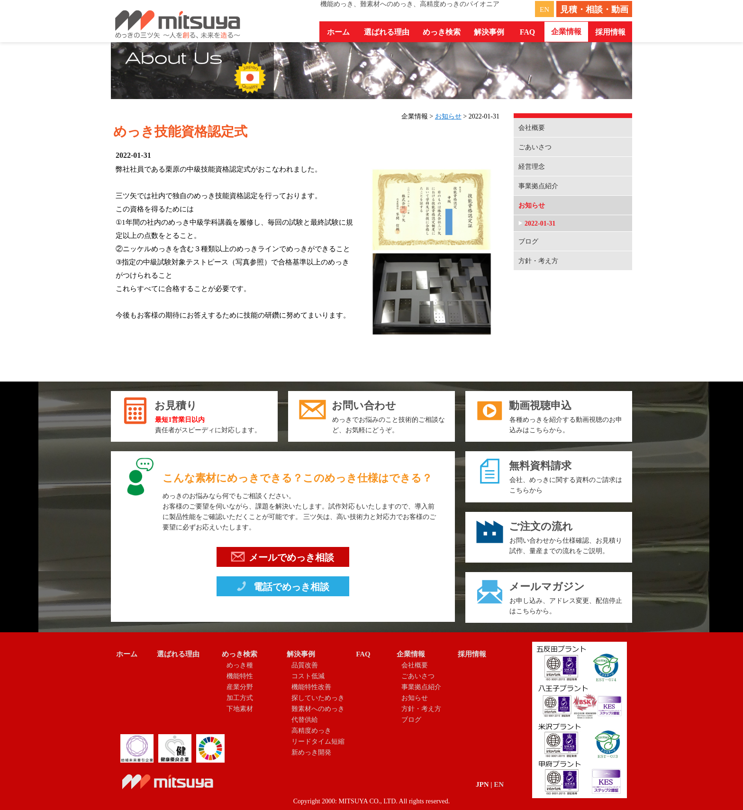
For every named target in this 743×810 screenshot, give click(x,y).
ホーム (338, 32)
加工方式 (240, 697)
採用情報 (610, 32)
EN (544, 9)
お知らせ (448, 116)
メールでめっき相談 (282, 559)
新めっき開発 (311, 752)
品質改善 (304, 665)
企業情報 (411, 654)
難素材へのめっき (317, 708)
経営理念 (531, 166)
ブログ (528, 241)
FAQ (527, 32)
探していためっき (317, 697)
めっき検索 (239, 654)
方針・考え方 (538, 260)
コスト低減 (308, 676)
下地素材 (240, 708)
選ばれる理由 (386, 32)
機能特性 (240, 676)
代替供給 (304, 719)
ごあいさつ (535, 147)
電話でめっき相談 (282, 588)
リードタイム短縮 (317, 741)
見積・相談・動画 (594, 9)
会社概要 (531, 127)
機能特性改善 (311, 687)
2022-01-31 (540, 223)
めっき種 (240, 665)
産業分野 (240, 687)
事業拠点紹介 (538, 186)
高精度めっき (311, 730)
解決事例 (301, 654)
